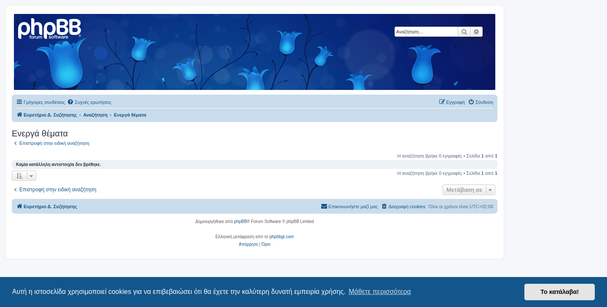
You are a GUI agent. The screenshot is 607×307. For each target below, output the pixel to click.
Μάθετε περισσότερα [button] (380, 291)
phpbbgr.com (281, 236)
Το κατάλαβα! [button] (559, 291)
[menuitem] (89, 102)
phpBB (240, 221)
